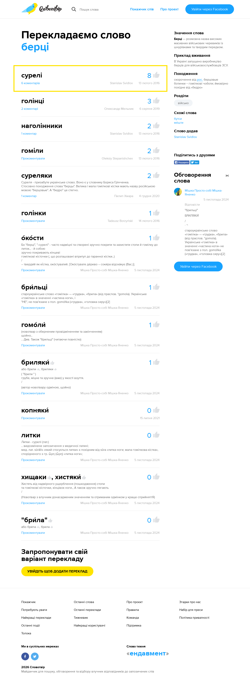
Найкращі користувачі (89, 625)
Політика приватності (194, 617)
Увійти (209, 9)
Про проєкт (169, 9)
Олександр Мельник (119, 108)
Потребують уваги (34, 609)
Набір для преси (191, 609)
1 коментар (29, 133)
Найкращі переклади (36, 617)
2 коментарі (29, 108)
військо (183, 103)
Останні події (30, 625)
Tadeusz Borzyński (120, 220)
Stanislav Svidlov (185, 137)
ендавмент (148, 653)
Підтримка (134, 625)
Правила (133, 609)
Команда (133, 617)
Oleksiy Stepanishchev (117, 158)
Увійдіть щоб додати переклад (57, 571)
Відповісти (192, 204)
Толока (26, 633)
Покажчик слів (142, 9)
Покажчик (28, 602)
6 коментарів (30, 83)
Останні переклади (87, 609)
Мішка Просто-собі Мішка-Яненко (104, 270)
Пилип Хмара (123, 196)
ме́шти (178, 122)
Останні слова (84, 602)
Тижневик (81, 617)
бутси (178, 118)
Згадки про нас (190, 602)
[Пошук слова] (103, 9)
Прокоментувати (33, 158)
